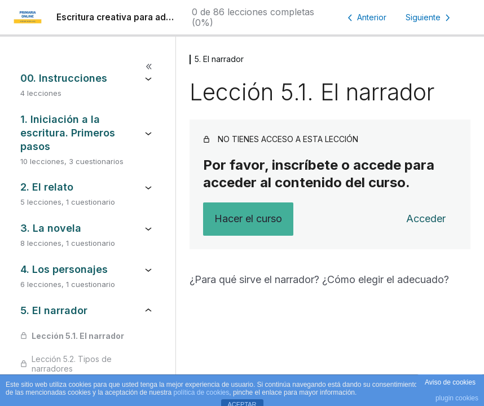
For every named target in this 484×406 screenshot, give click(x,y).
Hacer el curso (248, 218)
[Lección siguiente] (430, 17)
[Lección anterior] (365, 17)
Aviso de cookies (450, 382)
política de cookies (202, 392)
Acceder (426, 218)
